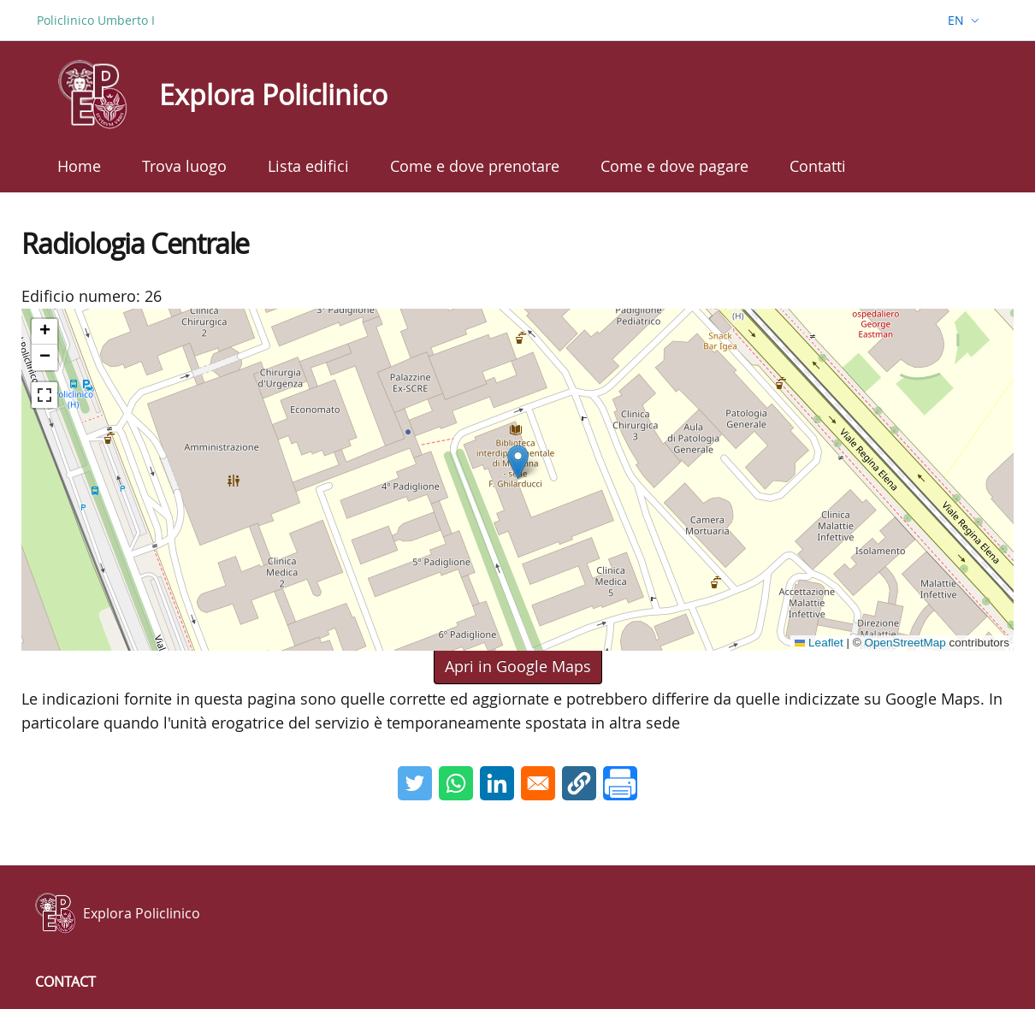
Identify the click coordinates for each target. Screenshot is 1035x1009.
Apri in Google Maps (518, 666)
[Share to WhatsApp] (456, 783)
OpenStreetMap (904, 642)
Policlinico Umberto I (96, 20)
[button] (518, 462)
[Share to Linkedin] (497, 783)
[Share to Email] (538, 783)
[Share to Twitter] (415, 783)
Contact (65, 981)
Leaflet (819, 642)
